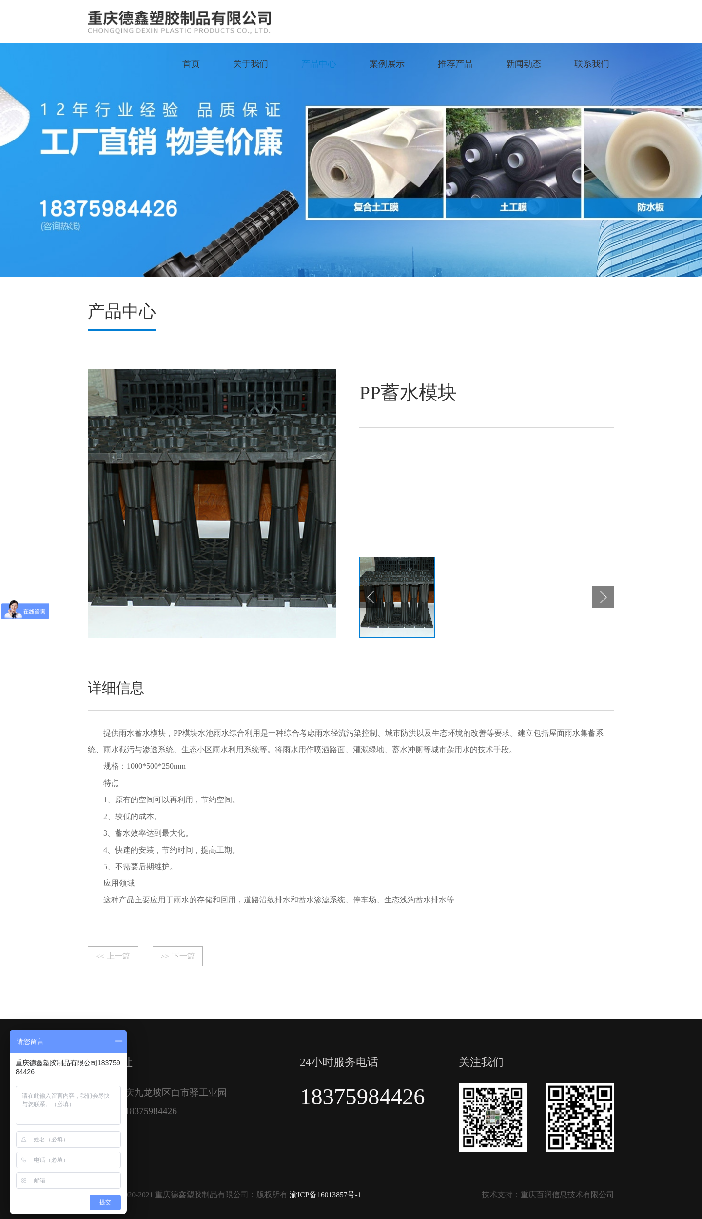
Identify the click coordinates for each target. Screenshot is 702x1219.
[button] (370, 597)
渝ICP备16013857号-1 (325, 1194)
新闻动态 (523, 64)
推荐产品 (455, 64)
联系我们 (591, 64)
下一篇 (177, 956)
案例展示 (387, 64)
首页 (191, 64)
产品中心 (318, 64)
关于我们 (250, 64)
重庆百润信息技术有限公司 (567, 1194)
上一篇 (113, 956)
